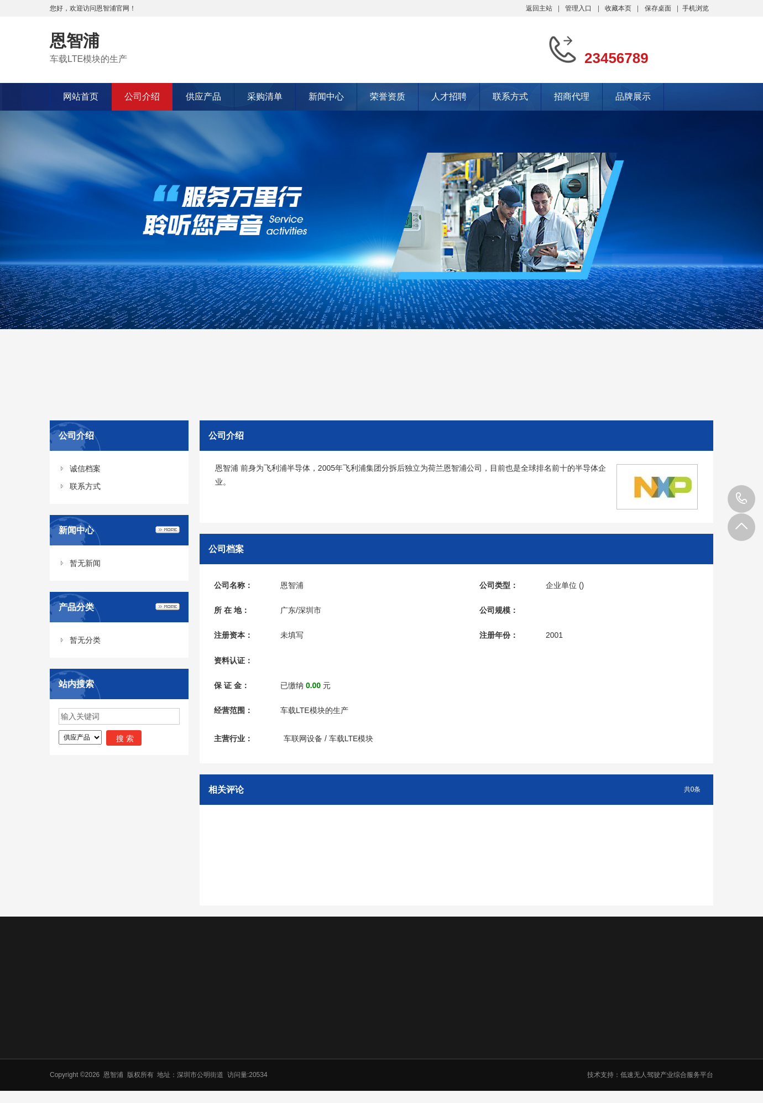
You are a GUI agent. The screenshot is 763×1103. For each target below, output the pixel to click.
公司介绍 (142, 96)
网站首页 (80, 96)
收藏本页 (618, 8)
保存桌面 (658, 8)
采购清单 (265, 96)
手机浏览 (695, 8)
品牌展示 (633, 96)
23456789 (741, 499)
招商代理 (571, 96)
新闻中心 (326, 96)
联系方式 (510, 96)
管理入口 (578, 8)
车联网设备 (303, 738)
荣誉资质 (387, 96)
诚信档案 (85, 468)
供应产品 (203, 96)
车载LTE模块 (351, 738)
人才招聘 (449, 96)
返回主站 (539, 8)
